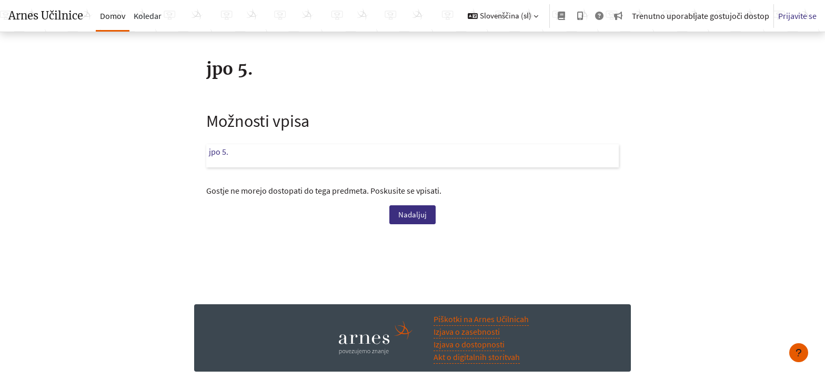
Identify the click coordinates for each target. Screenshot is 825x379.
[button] (503, 16)
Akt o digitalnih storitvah (477, 357)
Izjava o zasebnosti (467, 331)
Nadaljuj (412, 215)
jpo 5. (218, 151)
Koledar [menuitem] (148, 16)
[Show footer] (798, 352)
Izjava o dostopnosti (469, 344)
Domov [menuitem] (112, 16)
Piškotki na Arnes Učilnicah (481, 319)
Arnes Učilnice (45, 15)
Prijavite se (797, 16)
